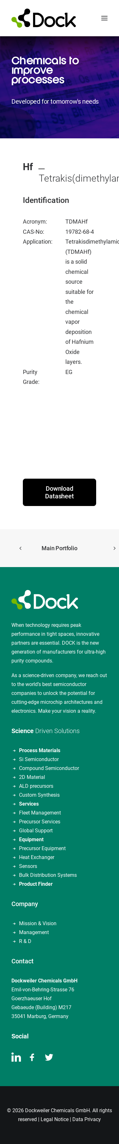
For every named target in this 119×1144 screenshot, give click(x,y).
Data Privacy (86, 1119)
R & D (25, 941)
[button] (104, 18)
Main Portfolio (59, 548)
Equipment (31, 839)
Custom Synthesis (39, 795)
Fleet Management (40, 813)
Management (34, 932)
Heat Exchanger (36, 857)
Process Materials (39, 750)
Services (29, 804)
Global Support (36, 831)
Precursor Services (39, 822)
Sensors (28, 866)
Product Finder (36, 884)
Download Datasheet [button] (59, 492)
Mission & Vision (37, 923)
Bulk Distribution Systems (48, 875)
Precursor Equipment (42, 848)
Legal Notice (55, 1119)
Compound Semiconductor (49, 768)
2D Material (32, 777)
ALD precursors (36, 786)
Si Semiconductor (39, 759)
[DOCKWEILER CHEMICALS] (43, 18)
